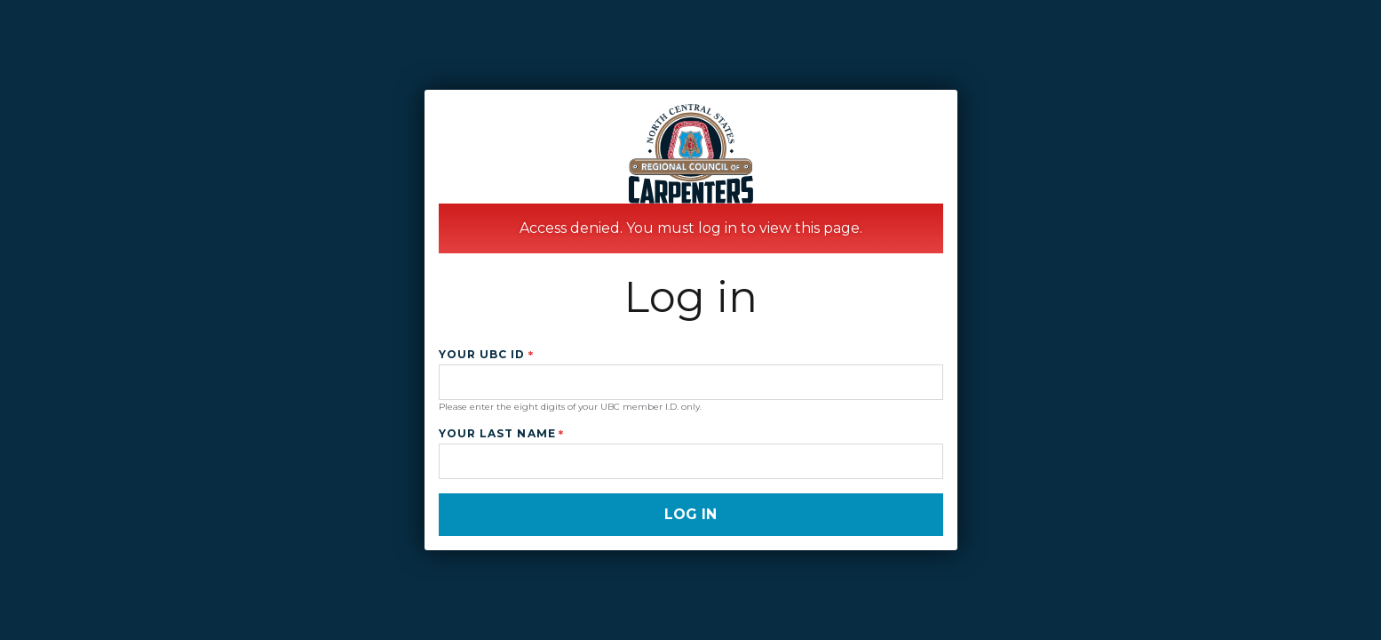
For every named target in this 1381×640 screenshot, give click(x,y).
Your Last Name (497, 434)
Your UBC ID (482, 354)
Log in (690, 514)
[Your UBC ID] (691, 382)
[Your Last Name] (691, 461)
